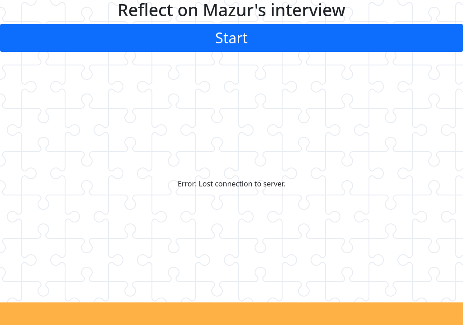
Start (231, 37)
